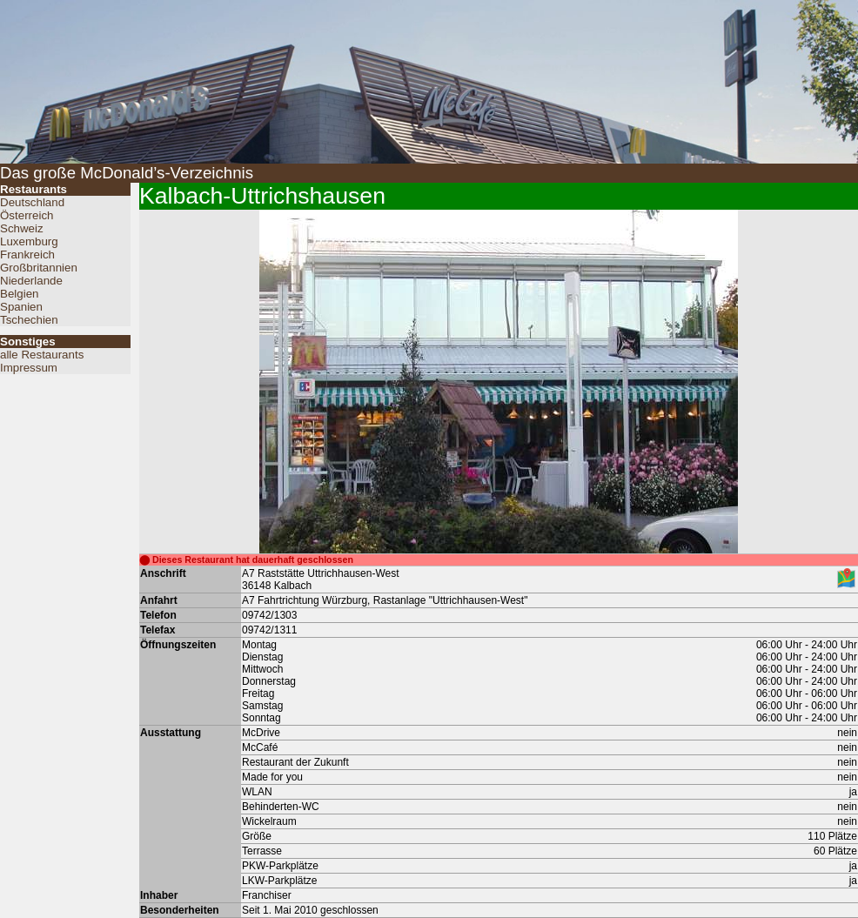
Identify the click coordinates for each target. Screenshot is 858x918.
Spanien (21, 306)
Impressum (28, 367)
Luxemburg (29, 241)
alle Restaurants (42, 354)
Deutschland (32, 202)
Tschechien (29, 319)
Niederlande (31, 280)
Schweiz (22, 228)
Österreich (26, 215)
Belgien (19, 293)
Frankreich (27, 254)
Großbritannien (38, 267)
